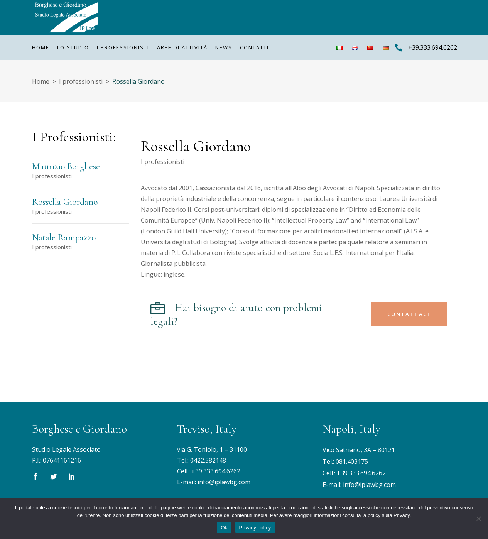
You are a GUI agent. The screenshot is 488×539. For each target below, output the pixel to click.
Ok (224, 528)
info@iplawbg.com (224, 482)
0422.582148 (208, 460)
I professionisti (81, 81)
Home (40, 81)
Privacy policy (255, 528)
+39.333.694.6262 (215, 471)
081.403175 (352, 461)
